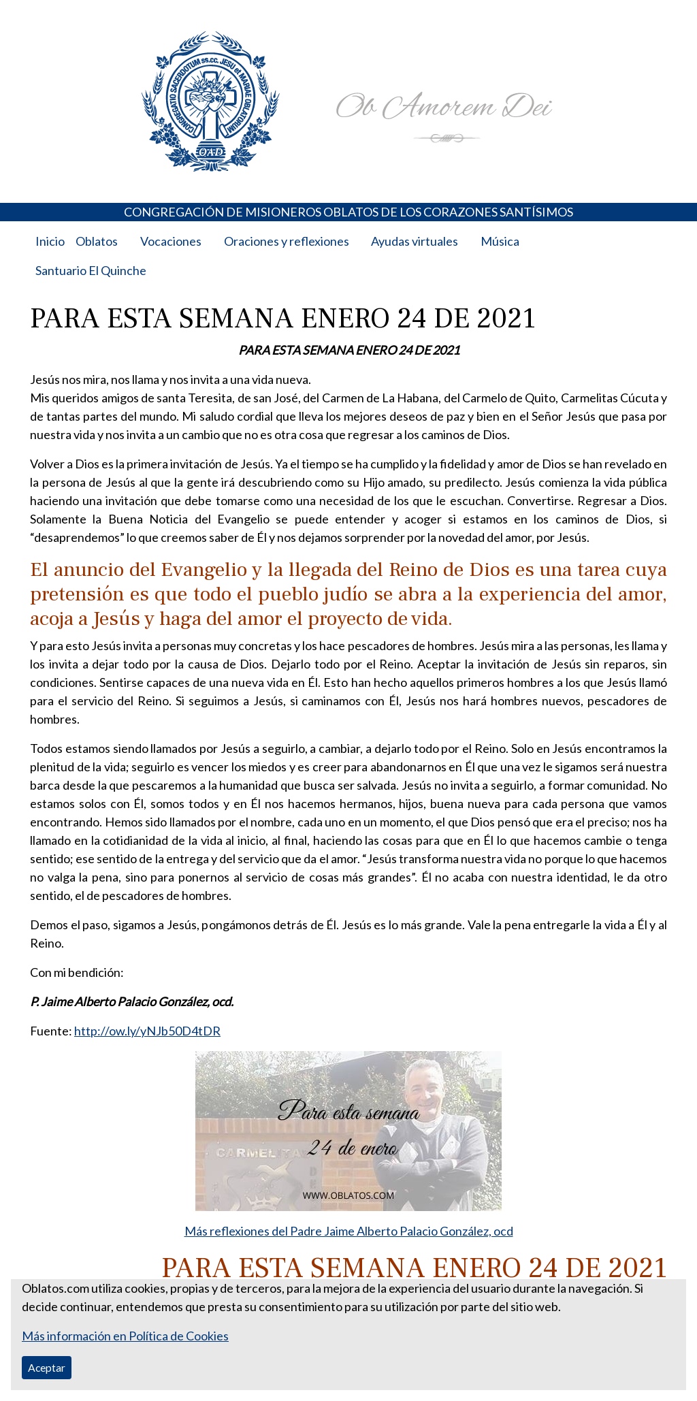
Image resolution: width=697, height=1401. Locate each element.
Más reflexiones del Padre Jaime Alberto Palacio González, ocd (348, 1230)
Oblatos (97, 241)
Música (500, 241)
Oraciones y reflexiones (286, 241)
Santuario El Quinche (90, 270)
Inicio (50, 241)
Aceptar (46, 1367)
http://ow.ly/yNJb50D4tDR (147, 1030)
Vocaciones (170, 241)
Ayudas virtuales (414, 241)
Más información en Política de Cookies (125, 1335)
